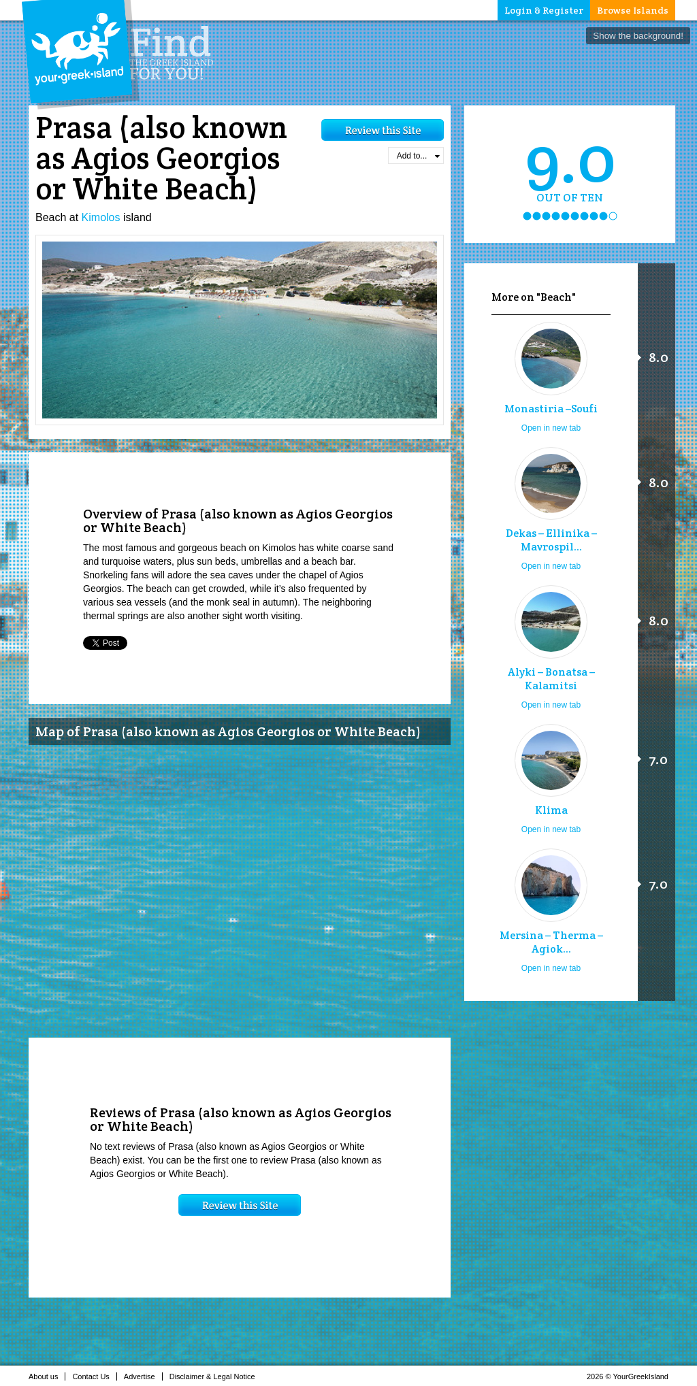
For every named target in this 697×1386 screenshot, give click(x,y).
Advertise (143, 1376)
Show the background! (638, 36)
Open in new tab (551, 428)
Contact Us (94, 1376)
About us (47, 1376)
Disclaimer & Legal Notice (216, 1376)
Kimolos (101, 217)
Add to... (418, 156)
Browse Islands (632, 10)
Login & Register (543, 10)
